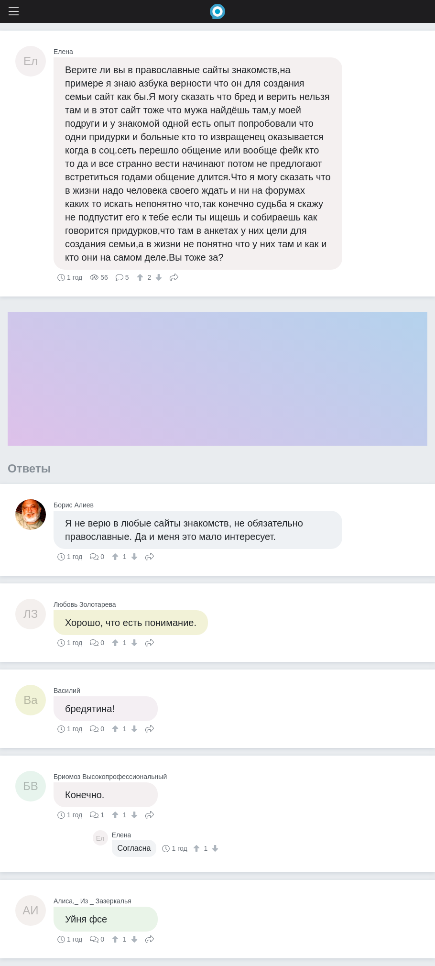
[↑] (141, 277)
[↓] (157, 277)
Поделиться (174, 276)
